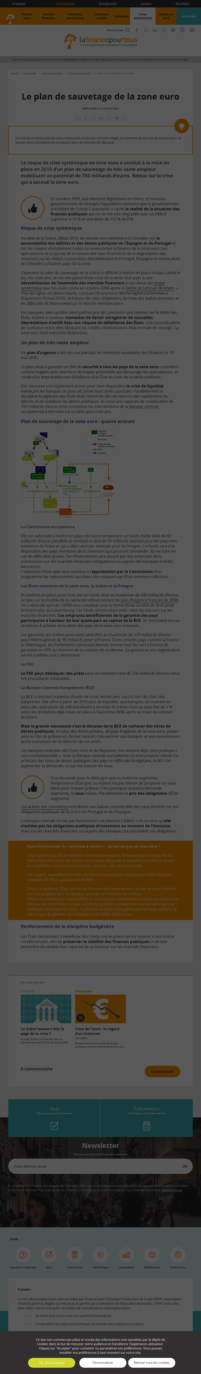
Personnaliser (103, 1362)
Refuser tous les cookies (152, 1362)
